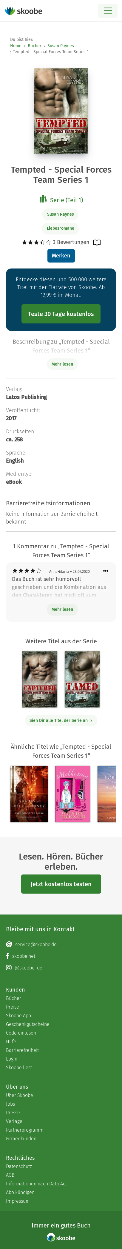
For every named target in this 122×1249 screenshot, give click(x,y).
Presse (13, 1112)
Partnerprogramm (25, 1130)
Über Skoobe (19, 1095)
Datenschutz (19, 1166)
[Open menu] (108, 11)
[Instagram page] (61, 968)
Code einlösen (21, 1033)
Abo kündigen (20, 1192)
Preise (12, 1007)
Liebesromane (60, 228)
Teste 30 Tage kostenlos (61, 313)
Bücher (34, 45)
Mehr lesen (62, 609)
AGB (10, 1175)
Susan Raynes (60, 45)
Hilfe (11, 1041)
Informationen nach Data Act (36, 1184)
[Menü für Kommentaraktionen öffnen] (106, 571)
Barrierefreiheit (22, 1050)
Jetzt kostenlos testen (61, 884)
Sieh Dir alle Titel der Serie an (61, 720)
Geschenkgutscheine (28, 1024)
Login (11, 1059)
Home (15, 45)
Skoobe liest (19, 1067)
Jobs (10, 1104)
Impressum (18, 1201)
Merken (61, 255)
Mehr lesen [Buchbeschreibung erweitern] (62, 364)
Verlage (14, 1121)
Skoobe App (18, 1015)
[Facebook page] (61, 956)
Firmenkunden (21, 1138)
